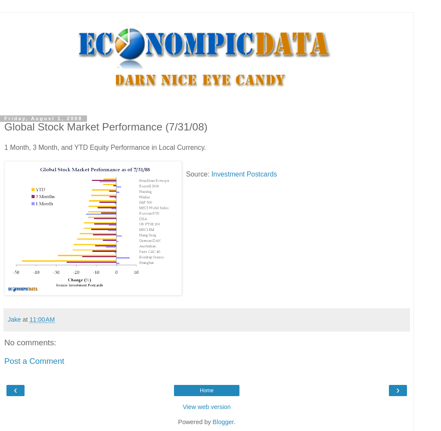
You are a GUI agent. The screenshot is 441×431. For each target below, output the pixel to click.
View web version (207, 406)
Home (207, 391)
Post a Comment (34, 361)
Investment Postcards (244, 174)
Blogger (223, 422)
